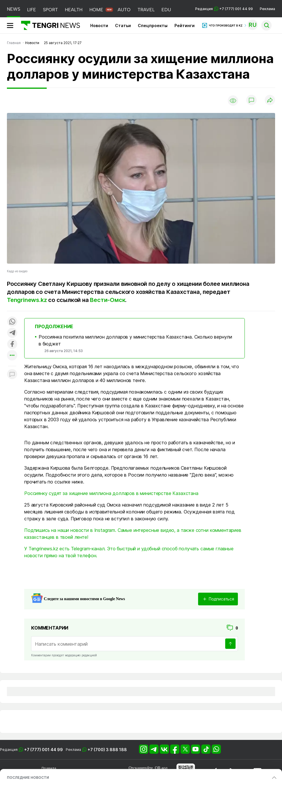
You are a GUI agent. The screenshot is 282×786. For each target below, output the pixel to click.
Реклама (267, 9)
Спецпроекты (153, 25)
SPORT (50, 9)
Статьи (123, 25)
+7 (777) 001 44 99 (43, 749)
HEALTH (73, 9)
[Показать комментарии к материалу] (12, 374)
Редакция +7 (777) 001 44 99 (224, 9)
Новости (99, 25)
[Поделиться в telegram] (12, 333)
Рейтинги (184, 25)
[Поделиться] (270, 100)
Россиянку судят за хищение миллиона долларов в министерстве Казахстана (111, 493)
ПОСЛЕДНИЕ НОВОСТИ (28, 777)
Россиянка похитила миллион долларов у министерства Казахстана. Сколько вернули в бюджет (135, 340)
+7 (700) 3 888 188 (107, 749)
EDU (166, 9)
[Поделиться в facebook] (12, 344)
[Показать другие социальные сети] (12, 355)
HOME (96, 9)
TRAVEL (146, 9)
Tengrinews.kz (27, 299)
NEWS (13, 9)
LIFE (31, 9)
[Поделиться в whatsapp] (12, 322)
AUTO (124, 9)
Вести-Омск (107, 299)
